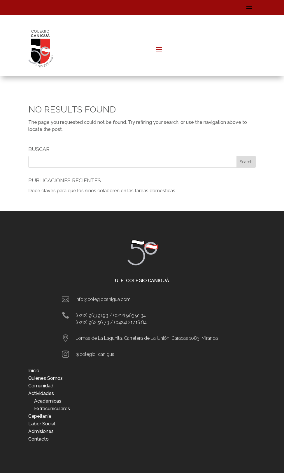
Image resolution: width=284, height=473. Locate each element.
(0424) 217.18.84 (130, 322)
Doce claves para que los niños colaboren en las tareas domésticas (101, 190)
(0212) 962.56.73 (92, 322)
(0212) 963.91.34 (129, 315)
